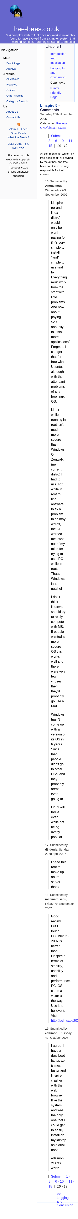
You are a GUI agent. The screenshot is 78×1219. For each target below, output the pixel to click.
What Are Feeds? (18, 137)
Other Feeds (18, 133)
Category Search (17, 101)
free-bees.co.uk (36, 29)
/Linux (47, 127)
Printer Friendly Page (55, 93)
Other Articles (14, 95)
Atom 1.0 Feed (18, 129)
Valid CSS (18, 148)
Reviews (11, 84)
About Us (12, 111)
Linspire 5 (48, 105)
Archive (11, 68)
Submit (56, 136)
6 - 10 (59, 141)
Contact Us (13, 117)
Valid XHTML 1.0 (18, 144)
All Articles (12, 79)
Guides (10, 90)
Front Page (13, 63)
